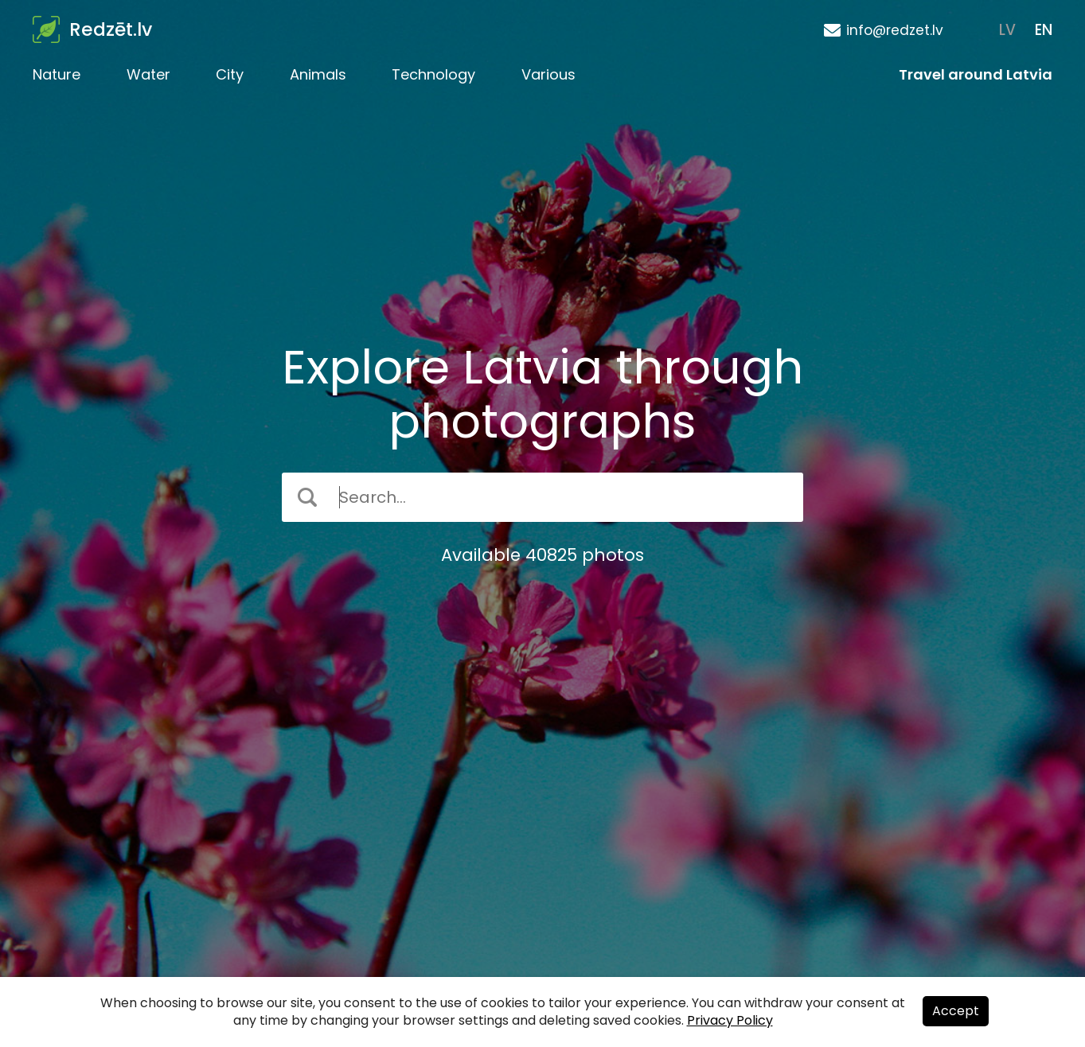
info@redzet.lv (894, 30)
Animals (318, 74)
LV (1007, 30)
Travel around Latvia (975, 74)
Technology (433, 74)
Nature (56, 74)
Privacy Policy (730, 1020)
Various (548, 74)
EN (1043, 30)
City (230, 74)
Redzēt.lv (110, 29)
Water (148, 74)
